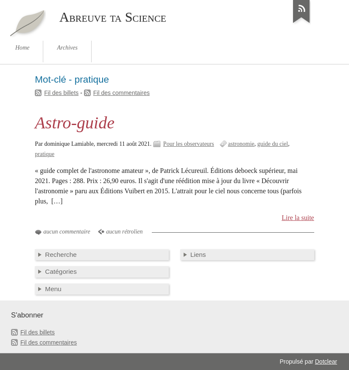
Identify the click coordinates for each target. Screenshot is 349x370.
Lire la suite (298, 217)
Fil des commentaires (121, 92)
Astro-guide (74, 122)
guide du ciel (272, 144)
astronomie (241, 144)
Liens (198, 254)
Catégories (61, 271)
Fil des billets (61, 92)
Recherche (61, 254)
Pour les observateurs (188, 144)
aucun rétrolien (124, 231)
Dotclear (326, 361)
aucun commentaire (66, 231)
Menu (53, 288)
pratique (44, 154)
